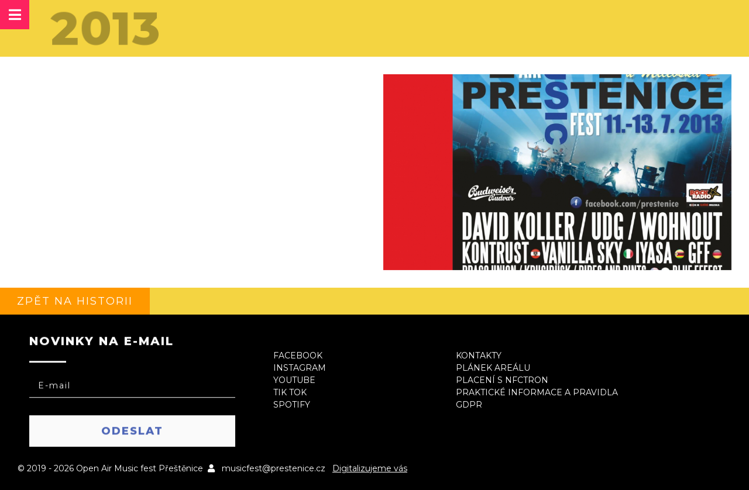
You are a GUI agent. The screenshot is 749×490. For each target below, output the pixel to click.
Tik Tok (290, 392)
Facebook (297, 355)
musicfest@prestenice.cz (273, 468)
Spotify (291, 404)
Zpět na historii (75, 301)
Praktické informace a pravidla (537, 392)
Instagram (299, 368)
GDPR (469, 404)
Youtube (294, 380)
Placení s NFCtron (502, 380)
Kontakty (478, 355)
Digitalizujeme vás (369, 468)
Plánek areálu (493, 368)
